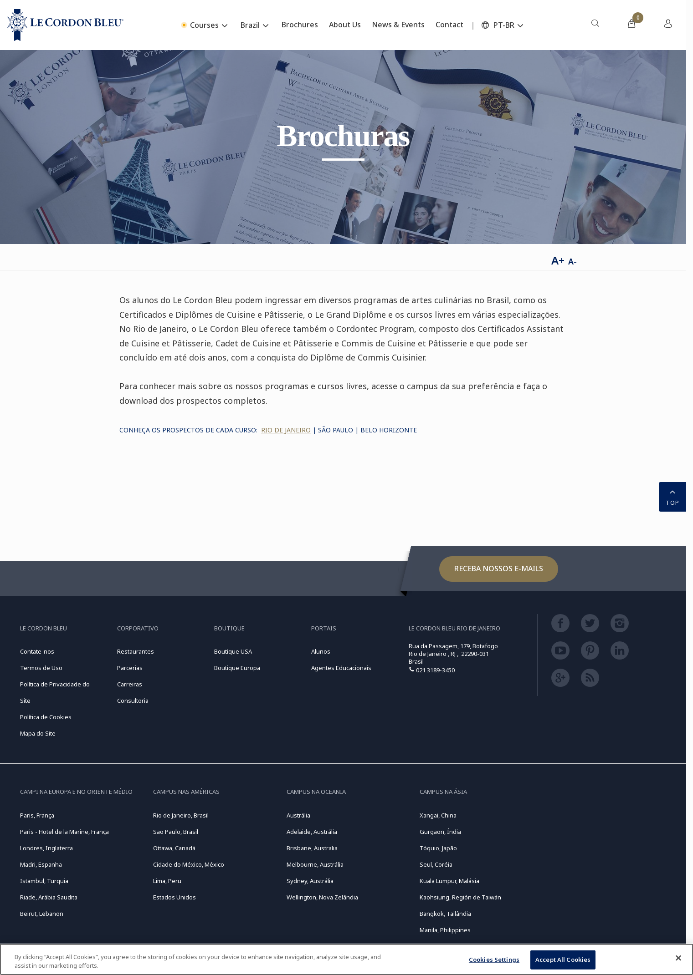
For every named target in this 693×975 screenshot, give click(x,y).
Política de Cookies (46, 717)
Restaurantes (135, 651)
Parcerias (130, 668)
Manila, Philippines (445, 930)
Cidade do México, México (188, 864)
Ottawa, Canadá (174, 848)
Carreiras (129, 684)
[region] (346, 959)
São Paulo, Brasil (175, 832)
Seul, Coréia (436, 864)
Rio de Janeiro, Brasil (181, 815)
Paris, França (37, 815)
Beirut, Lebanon (41, 913)
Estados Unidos (174, 897)
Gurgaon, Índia (440, 832)
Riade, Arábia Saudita (48, 897)
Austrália (298, 815)
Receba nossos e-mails (498, 569)
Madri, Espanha (41, 864)
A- (572, 261)
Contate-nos (37, 651)
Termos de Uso (41, 668)
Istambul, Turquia (44, 881)
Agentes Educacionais (341, 668)
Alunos (320, 651)
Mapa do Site (38, 733)
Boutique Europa (237, 668)
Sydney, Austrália (310, 881)
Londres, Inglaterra (46, 848)
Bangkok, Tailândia (445, 913)
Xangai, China (438, 815)
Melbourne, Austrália (315, 864)
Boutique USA (233, 651)
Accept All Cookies (562, 959)
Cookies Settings (494, 959)
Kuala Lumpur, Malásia (449, 881)
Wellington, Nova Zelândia (322, 897)
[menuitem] (595, 25)
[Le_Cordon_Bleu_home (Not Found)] (65, 25)
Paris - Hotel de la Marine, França (64, 832)
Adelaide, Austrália (312, 832)
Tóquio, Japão (438, 848)
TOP (672, 496)
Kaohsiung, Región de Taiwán (460, 897)
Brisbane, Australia (312, 848)
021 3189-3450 (435, 670)
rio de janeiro (286, 430)
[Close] (678, 958)
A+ (558, 260)
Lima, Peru (167, 881)
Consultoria (133, 700)
